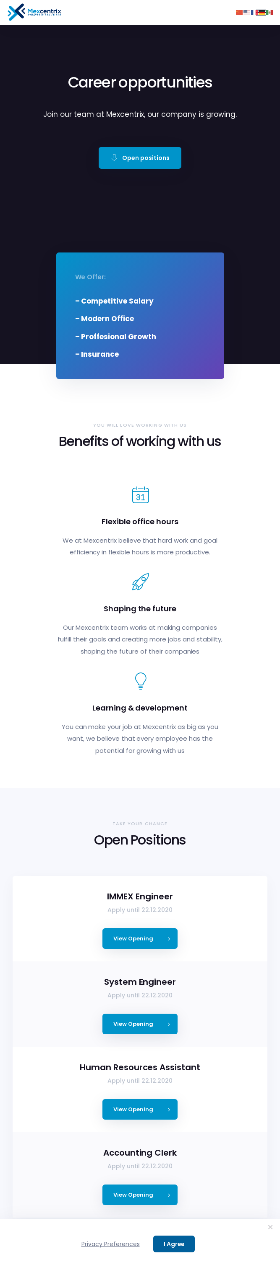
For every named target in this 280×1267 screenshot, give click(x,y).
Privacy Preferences (110, 1244)
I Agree (174, 1244)
